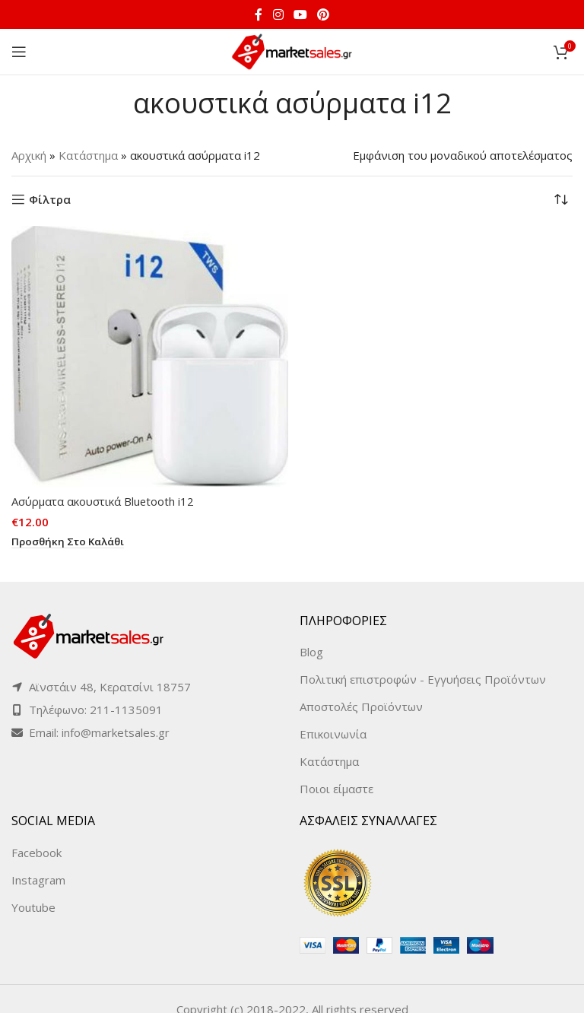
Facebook (36, 852)
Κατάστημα (88, 155)
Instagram (38, 880)
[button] (69, 541)
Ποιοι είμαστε (336, 788)
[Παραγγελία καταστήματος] (561, 199)
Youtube (33, 907)
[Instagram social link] (278, 14)
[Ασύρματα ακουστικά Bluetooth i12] (149, 356)
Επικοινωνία (333, 733)
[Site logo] (291, 50)
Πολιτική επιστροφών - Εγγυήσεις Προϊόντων (423, 679)
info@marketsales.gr (116, 732)
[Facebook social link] (258, 14)
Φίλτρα (50, 199)
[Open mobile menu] (19, 52)
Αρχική (28, 155)
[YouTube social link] (300, 14)
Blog (311, 651)
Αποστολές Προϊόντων (361, 706)
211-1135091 (126, 709)
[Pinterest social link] (324, 14)
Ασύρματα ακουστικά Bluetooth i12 (103, 501)
